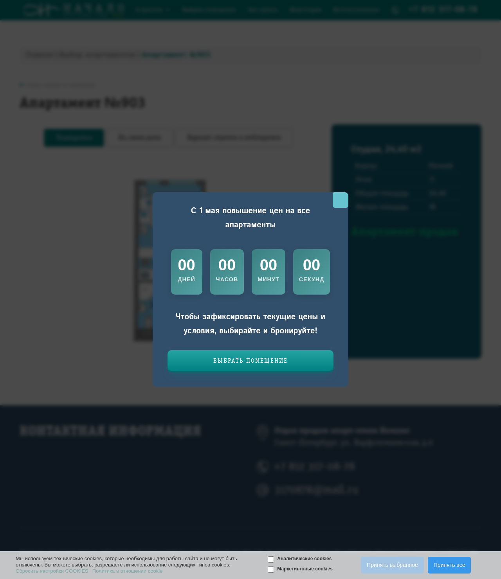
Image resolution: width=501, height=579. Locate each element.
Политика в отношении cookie (127, 571)
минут (268, 279)
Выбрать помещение (250, 361)
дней (186, 279)
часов (227, 279)
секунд (311, 279)
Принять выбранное (392, 565)
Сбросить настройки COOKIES (52, 571)
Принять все (449, 565)
